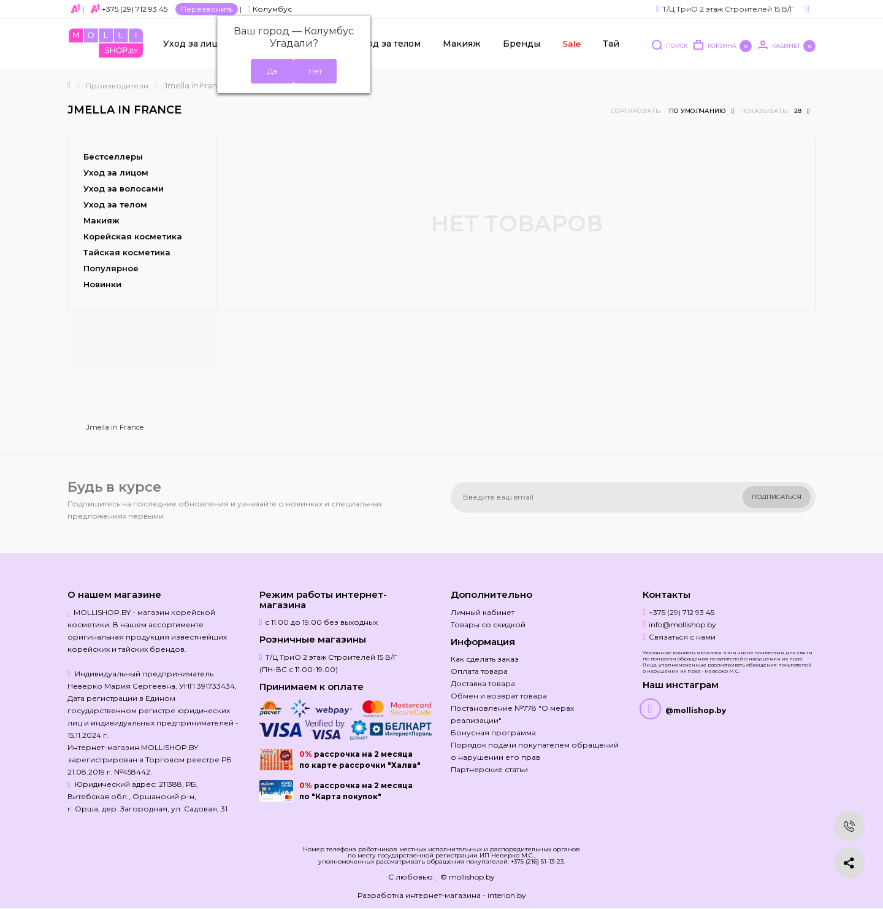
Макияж (462, 43)
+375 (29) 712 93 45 (134, 9)
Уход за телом (388, 43)
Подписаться (776, 497)
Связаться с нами (682, 636)
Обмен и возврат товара (499, 695)
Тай (611, 43)
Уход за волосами (123, 188)
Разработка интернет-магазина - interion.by (441, 895)
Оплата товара (479, 671)
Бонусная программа (493, 732)
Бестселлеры (113, 156)
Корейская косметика (132, 236)
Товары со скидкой (488, 624)
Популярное (111, 268)
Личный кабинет (482, 612)
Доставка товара (483, 683)
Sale (571, 43)
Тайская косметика (126, 252)
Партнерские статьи (489, 769)
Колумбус (270, 9)
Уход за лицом (197, 43)
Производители (117, 85)
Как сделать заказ (485, 658)
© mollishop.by (467, 876)
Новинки (102, 284)
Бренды (521, 43)
